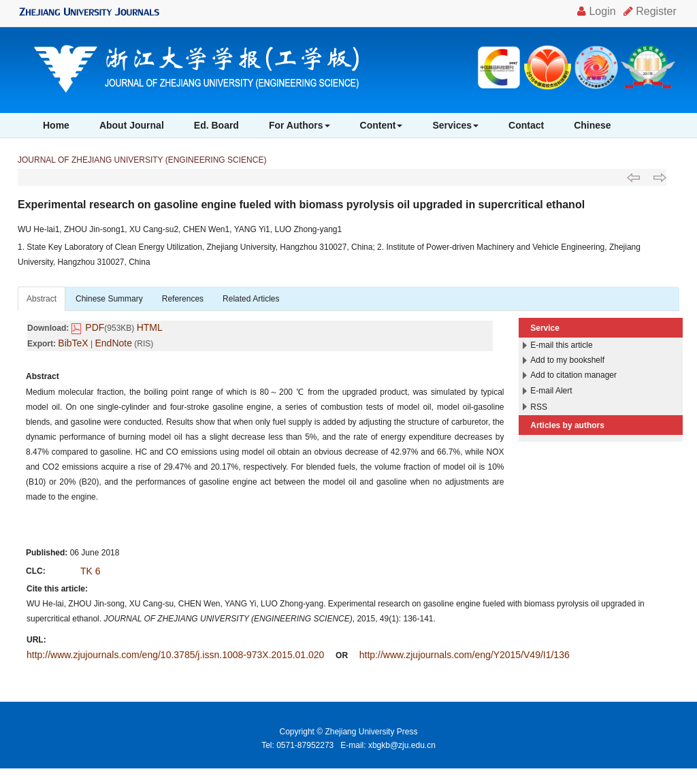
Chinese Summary (109, 299)
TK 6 (90, 571)
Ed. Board (216, 125)
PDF (94, 327)
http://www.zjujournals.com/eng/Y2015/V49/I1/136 (464, 654)
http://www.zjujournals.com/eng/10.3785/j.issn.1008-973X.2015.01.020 (175, 654)
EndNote (113, 343)
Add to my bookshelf (567, 360)
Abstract (41, 299)
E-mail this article (561, 345)
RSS (538, 407)
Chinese (592, 125)
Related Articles (251, 299)
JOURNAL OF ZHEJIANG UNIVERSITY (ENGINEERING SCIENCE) (142, 160)
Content (381, 125)
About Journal (131, 125)
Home (56, 125)
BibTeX (73, 343)
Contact (526, 125)
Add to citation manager (573, 375)
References (183, 299)
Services (455, 125)
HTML (150, 327)
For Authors (299, 125)
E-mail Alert (551, 390)
